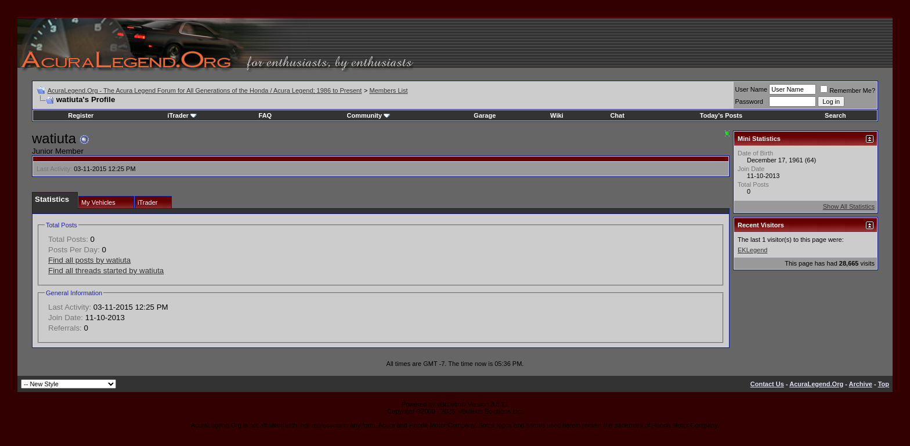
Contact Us (767, 383)
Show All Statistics (849, 206)
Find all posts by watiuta (89, 260)
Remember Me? (847, 90)
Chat (617, 115)
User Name (751, 89)
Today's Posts (721, 115)
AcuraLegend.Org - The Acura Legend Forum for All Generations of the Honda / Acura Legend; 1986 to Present (205, 90)
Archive (860, 383)
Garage (485, 115)
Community (369, 115)
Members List (388, 90)
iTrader (182, 115)
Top (883, 383)
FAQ (265, 115)
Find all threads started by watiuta (106, 270)
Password (749, 101)
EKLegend (752, 249)
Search (835, 115)
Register (80, 115)
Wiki (557, 115)
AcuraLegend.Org (816, 383)
